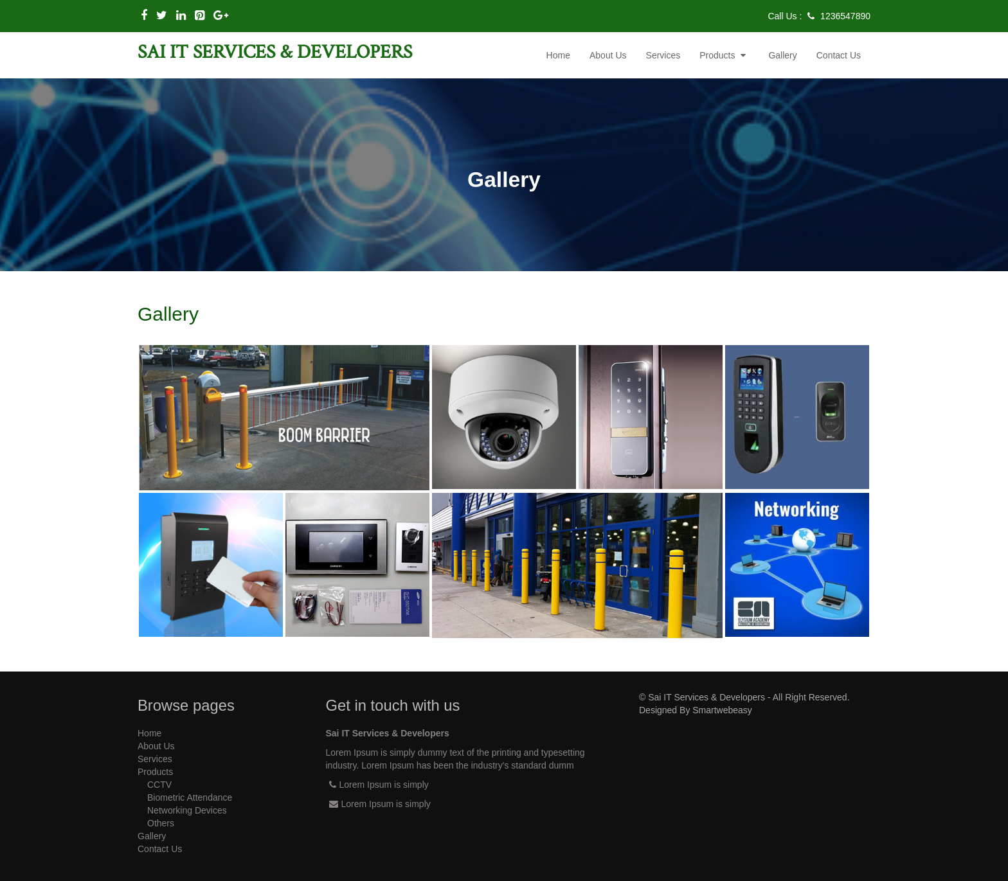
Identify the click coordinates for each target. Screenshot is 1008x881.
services (663, 55)
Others (160, 823)
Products (724, 55)
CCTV (159, 784)
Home (558, 55)
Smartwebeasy (722, 710)
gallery (782, 55)
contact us (838, 55)
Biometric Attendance (189, 797)
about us (608, 55)
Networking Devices (187, 810)
